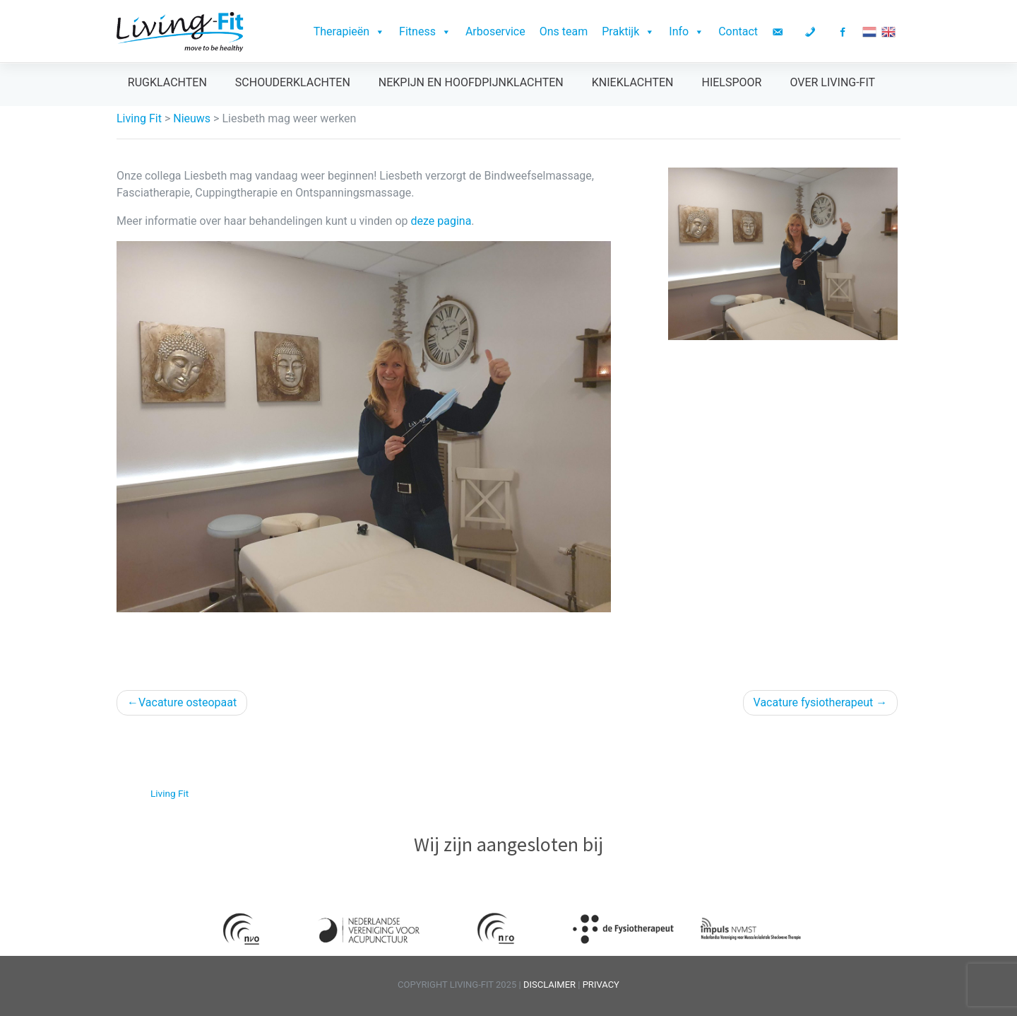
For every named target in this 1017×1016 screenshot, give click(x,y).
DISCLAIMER (550, 984)
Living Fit (169, 793)
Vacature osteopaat (187, 702)
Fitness (425, 31)
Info (686, 31)
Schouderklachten (292, 82)
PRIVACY (601, 984)
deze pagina (440, 221)
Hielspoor (731, 82)
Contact (738, 31)
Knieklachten (633, 82)
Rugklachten (167, 82)
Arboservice (495, 31)
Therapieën (349, 31)
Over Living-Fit (832, 82)
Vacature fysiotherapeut (814, 702)
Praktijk (628, 31)
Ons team (564, 31)
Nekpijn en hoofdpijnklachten (471, 82)
